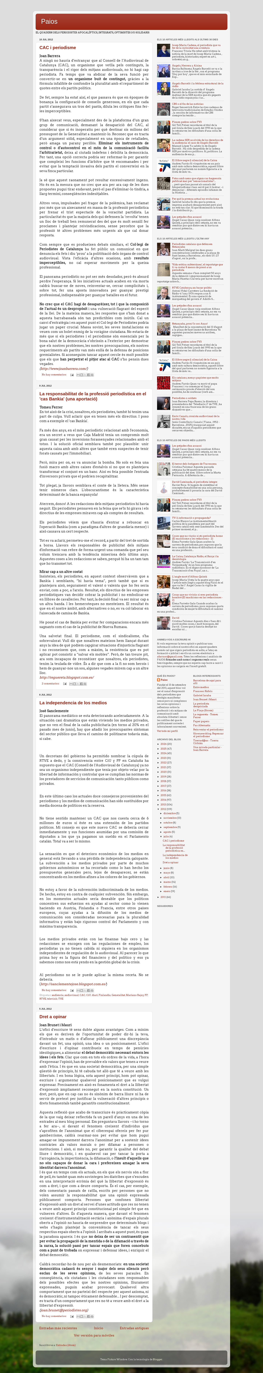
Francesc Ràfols (202, 691)
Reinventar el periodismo (208, 729)
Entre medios (201, 687)
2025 (164, 748)
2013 (164, 804)
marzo (167, 882)
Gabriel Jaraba (202, 695)
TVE (60, 998)
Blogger (157, 1359)
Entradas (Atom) (66, 1345)
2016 (164, 790)
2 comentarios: (51, 683)
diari (95, 995)
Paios (49, 21)
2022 (164, 762)
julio (166, 836)
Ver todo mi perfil (167, 731)
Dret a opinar (52, 1016)
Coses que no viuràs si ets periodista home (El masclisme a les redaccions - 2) (197, 537)
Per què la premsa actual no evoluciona (195, 198)
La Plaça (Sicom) (203, 710)
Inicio (98, 1328)
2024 (164, 753)
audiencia (58, 995)
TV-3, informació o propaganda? (191, 517)
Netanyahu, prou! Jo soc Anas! (190, 323)
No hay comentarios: (54, 374)
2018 (164, 781)
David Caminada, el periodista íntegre (194, 482)
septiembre (170, 827)
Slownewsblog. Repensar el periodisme (208, 735)
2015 (164, 795)
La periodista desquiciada (201, 705)
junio (166, 868)
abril (166, 877)
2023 (164, 758)
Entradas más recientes (58, 1328)
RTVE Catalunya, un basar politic (192, 287)
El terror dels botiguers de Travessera (194, 463)
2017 (164, 786)
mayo (167, 872)
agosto (167, 832)
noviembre (170, 818)
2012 (164, 809)
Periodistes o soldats (184, 398)
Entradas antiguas (134, 1328)
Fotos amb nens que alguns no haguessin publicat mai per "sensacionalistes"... (196, 180)
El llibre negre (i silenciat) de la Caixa (194, 160)
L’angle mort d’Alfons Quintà (189, 576)
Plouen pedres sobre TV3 (187, 122)
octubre (168, 822)
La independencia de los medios (73, 702)
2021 (164, 767)
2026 (164, 744)
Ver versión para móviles (94, 1335)
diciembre (169, 813)
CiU (88, 995)
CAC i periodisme (57, 47)
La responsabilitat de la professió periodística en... (174, 848)
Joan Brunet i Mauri (205, 699)
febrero (168, 886)
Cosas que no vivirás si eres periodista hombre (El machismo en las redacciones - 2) (197, 597)
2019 (164, 776)
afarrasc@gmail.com (169, 656)
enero (167, 891)
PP (146, 995)
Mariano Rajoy (135, 995)
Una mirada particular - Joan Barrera (207, 748)
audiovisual (71, 995)
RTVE (42, 998)
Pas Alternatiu (201, 725)
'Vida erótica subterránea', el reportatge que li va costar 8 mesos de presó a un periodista (197, 267)
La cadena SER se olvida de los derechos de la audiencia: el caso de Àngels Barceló (197, 141)
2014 (164, 799)
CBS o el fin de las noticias (187, 104)
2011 (163, 897)
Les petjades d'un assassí (187, 217)
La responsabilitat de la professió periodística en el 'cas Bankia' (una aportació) (92, 396)
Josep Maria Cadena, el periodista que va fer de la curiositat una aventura (196, 46)
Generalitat (118, 995)
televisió (52, 998)
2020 (164, 772)
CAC (82, 995)
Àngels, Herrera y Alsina (187, 65)
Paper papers (201, 721)
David (175, 618)
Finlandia (105, 995)
